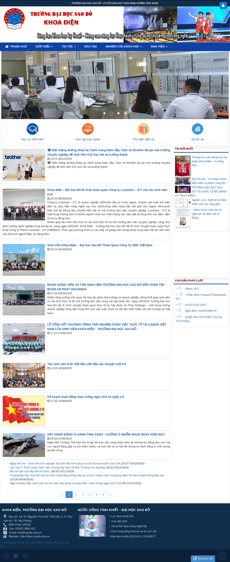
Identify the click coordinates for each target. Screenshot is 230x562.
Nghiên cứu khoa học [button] (124, 48)
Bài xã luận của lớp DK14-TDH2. (30, 471)
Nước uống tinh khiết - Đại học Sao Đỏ (114, 510)
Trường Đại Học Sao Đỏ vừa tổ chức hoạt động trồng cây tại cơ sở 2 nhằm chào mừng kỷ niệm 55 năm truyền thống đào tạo (87, 475)
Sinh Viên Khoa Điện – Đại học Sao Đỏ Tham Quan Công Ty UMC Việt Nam (99, 245)
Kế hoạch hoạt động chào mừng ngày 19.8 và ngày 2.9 (85, 396)
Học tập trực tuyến (88, 139)
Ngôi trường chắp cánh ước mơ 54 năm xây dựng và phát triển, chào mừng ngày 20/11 (63, 483)
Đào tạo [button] (91, 46)
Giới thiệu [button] (44, 48)
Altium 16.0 (188, 288)
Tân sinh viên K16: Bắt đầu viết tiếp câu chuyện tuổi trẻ (86, 364)
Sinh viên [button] (159, 48)
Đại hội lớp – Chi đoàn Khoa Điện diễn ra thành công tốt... (209, 181)
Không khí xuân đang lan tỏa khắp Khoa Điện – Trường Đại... (209, 161)
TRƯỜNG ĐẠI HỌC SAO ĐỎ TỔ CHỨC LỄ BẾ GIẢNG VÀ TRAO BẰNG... (201, 191)
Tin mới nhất (184, 148)
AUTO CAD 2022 (192, 304)
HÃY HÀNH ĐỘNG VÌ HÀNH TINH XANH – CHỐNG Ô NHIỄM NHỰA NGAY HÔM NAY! (106, 434)
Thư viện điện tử (143, 139)
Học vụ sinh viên (32, 139)
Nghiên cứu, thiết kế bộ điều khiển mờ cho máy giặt (209, 202)
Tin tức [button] (69, 48)
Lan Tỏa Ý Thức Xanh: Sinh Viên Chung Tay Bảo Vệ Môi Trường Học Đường (57, 467)
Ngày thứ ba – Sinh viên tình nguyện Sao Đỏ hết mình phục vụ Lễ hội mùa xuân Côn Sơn (65, 463)
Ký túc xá (197, 139)
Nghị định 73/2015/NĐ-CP (197, 310)
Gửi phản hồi (203, 559)
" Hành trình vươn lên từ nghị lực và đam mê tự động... (207, 213)
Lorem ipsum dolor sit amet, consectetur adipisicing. (176, 62)
